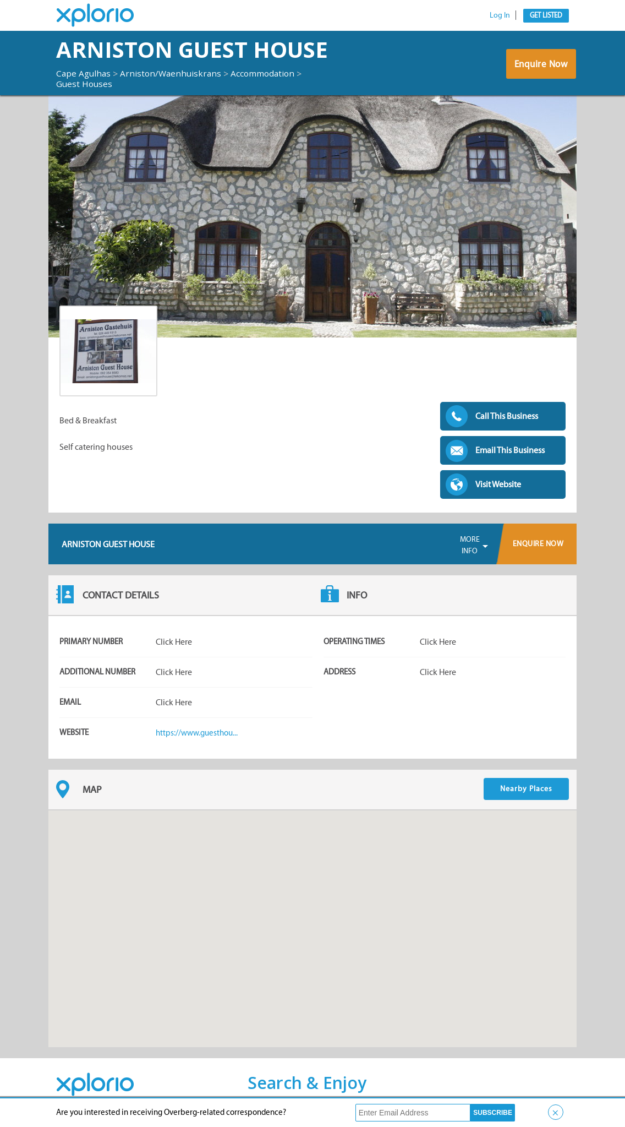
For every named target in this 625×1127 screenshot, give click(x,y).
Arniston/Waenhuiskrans (174, 73)
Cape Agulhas (84, 73)
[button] (312, 918)
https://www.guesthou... (199, 732)
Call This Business (506, 416)
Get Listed (546, 15)
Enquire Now (540, 65)
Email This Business (510, 450)
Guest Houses (85, 84)
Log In (500, 15)
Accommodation (268, 73)
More (470, 546)
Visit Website (498, 484)
